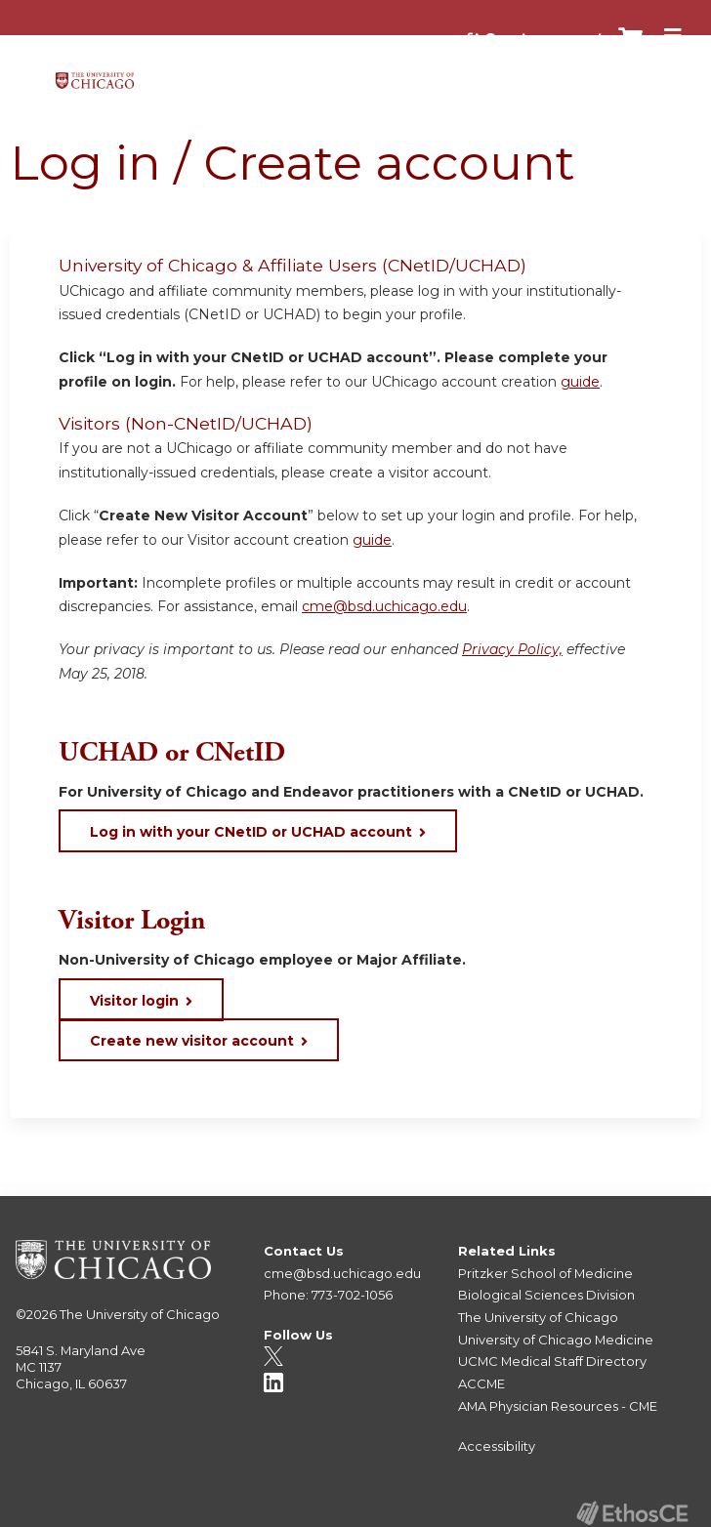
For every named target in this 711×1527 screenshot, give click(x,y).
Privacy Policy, (512, 649)
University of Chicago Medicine (555, 1339)
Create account (544, 38)
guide (580, 382)
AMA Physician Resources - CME (557, 1406)
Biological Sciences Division (546, 1294)
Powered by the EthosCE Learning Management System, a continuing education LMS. (632, 1513)
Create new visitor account (192, 1041)
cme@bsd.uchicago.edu (384, 606)
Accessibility (496, 1446)
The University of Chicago (140, 1314)
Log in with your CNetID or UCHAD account (251, 832)
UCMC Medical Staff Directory (552, 1361)
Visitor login (134, 1001)
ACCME (481, 1383)
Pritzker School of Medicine (545, 1273)
